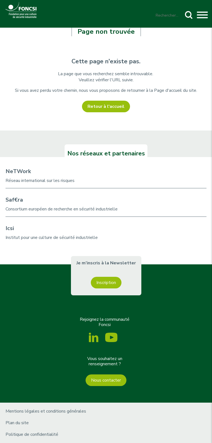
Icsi (10, 228)
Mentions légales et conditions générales (46, 411)
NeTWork (18, 171)
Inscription (106, 283)
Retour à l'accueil (106, 106)
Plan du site (17, 423)
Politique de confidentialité (32, 434)
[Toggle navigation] (202, 15)
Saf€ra (14, 200)
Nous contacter (106, 380)
